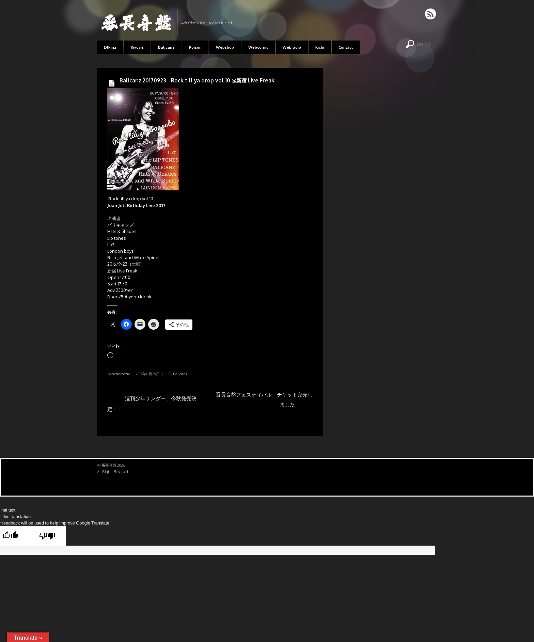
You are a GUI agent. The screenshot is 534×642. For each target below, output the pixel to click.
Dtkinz (110, 47)
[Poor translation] (47, 536)
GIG (168, 374)
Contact (346, 47)
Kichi (319, 47)
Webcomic (258, 47)
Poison (195, 47)
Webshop (225, 47)
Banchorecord (118, 374)
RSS (431, 14)
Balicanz (166, 47)
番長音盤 (108, 465)
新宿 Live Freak (122, 270)
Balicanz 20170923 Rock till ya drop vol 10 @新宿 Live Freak (197, 80)
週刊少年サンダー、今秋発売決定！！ (152, 401)
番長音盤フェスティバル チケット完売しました (264, 401)
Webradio (292, 47)
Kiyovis (137, 47)
